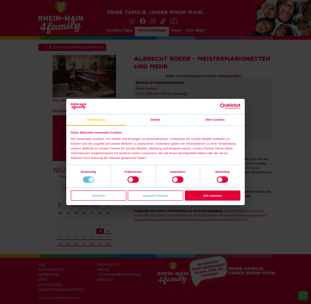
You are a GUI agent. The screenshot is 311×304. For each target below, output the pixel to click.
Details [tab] (155, 119)
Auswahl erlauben (155, 195)
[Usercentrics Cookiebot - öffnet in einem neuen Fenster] (223, 106)
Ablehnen (98, 195)
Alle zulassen (212, 195)
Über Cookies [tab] (215, 119)
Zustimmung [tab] (96, 119)
